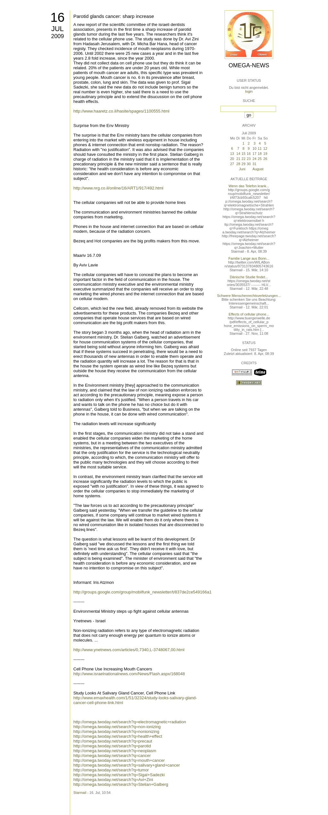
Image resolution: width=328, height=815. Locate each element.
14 (238, 153)
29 (243, 164)
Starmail (79, 792)
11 (260, 148)
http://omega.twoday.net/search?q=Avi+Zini (113, 779)
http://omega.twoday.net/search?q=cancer (112, 755)
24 (254, 159)
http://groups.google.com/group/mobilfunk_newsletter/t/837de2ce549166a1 (142, 592)
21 (238, 159)
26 (265, 159)
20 (232, 159)
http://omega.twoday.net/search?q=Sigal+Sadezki (119, 774)
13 (232, 153)
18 (260, 153)
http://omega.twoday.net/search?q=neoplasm (114, 750)
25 (260, 159)
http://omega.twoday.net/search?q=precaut (112, 741)
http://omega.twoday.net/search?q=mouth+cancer (119, 760)
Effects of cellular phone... (249, 314)
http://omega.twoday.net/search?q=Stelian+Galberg (120, 784)
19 (265, 153)
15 (243, 153)
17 (254, 153)
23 (248, 159)
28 (238, 164)
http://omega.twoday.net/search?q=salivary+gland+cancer (126, 765)
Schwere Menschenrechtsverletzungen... (249, 296)
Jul (57, 29)
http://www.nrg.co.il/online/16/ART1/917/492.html (118, 188)
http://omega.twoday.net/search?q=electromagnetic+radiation (129, 721)
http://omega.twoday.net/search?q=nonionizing (116, 731)
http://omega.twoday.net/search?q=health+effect (117, 736)
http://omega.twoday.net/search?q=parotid (112, 746)
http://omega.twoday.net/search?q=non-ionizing (117, 726)
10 (254, 148)
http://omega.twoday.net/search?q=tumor (111, 770)
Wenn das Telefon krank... (249, 186)
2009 (57, 36)
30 (248, 164)
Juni (242, 169)
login (248, 91)
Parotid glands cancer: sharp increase (113, 16)
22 (243, 159)
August (257, 169)
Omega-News (248, 65)
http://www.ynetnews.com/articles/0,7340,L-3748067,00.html (128, 649)
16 (57, 17)
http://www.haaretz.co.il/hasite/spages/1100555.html (121, 111)
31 (254, 164)
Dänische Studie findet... (249, 277)
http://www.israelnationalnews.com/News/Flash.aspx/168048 (129, 673)
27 (232, 164)
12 (265, 148)
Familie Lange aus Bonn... (248, 258)
